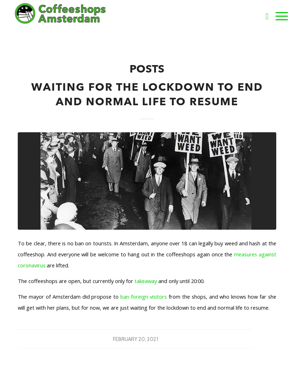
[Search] (263, 16)
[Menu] (278, 16)
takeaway (145, 280)
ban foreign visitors (143, 296)
